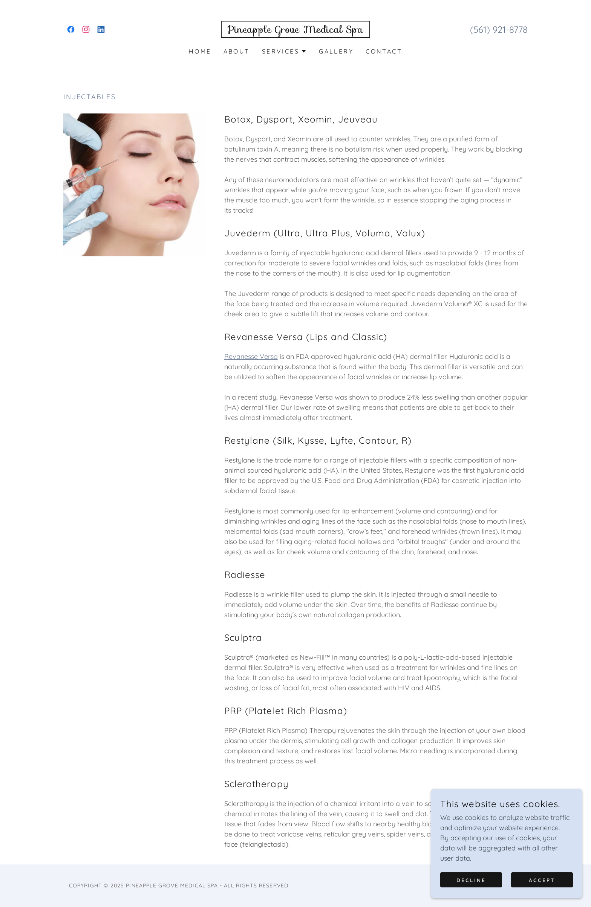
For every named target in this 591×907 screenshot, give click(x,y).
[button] (284, 51)
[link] (70, 29)
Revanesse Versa (251, 356)
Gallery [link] (336, 51)
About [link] (237, 51)
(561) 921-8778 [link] (499, 29)
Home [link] (200, 51)
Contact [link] (384, 51)
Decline (471, 879)
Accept (542, 879)
